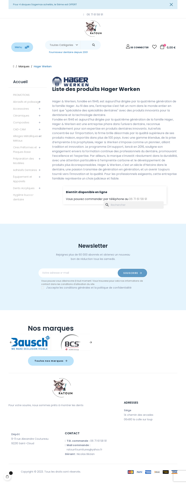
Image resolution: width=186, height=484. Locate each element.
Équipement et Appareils (22, 179)
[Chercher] (134, 205)
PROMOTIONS (21, 95)
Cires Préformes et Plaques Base (25, 150)
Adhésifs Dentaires (25, 170)
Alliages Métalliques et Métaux (27, 138)
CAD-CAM (19, 129)
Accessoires (21, 109)
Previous (11, 342)
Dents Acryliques (24, 188)
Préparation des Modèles (23, 161)
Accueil (20, 82)
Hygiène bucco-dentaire (23, 197)
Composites (21, 122)
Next (90, 342)
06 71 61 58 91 (138, 199)
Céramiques (21, 115)
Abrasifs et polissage (26, 102)
